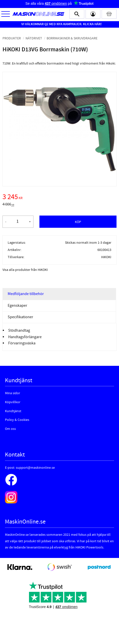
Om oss (10, 429)
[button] (5, 14)
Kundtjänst (13, 411)
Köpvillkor (12, 402)
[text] (59, 197)
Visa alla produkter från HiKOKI (25, 270)
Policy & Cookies (17, 420)
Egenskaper (17, 305)
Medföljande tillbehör (26, 293)
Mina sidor (12, 393)
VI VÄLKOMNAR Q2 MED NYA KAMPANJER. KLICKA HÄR (61, 24)
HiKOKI (106, 257)
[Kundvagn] (109, 13)
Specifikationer (20, 316)
